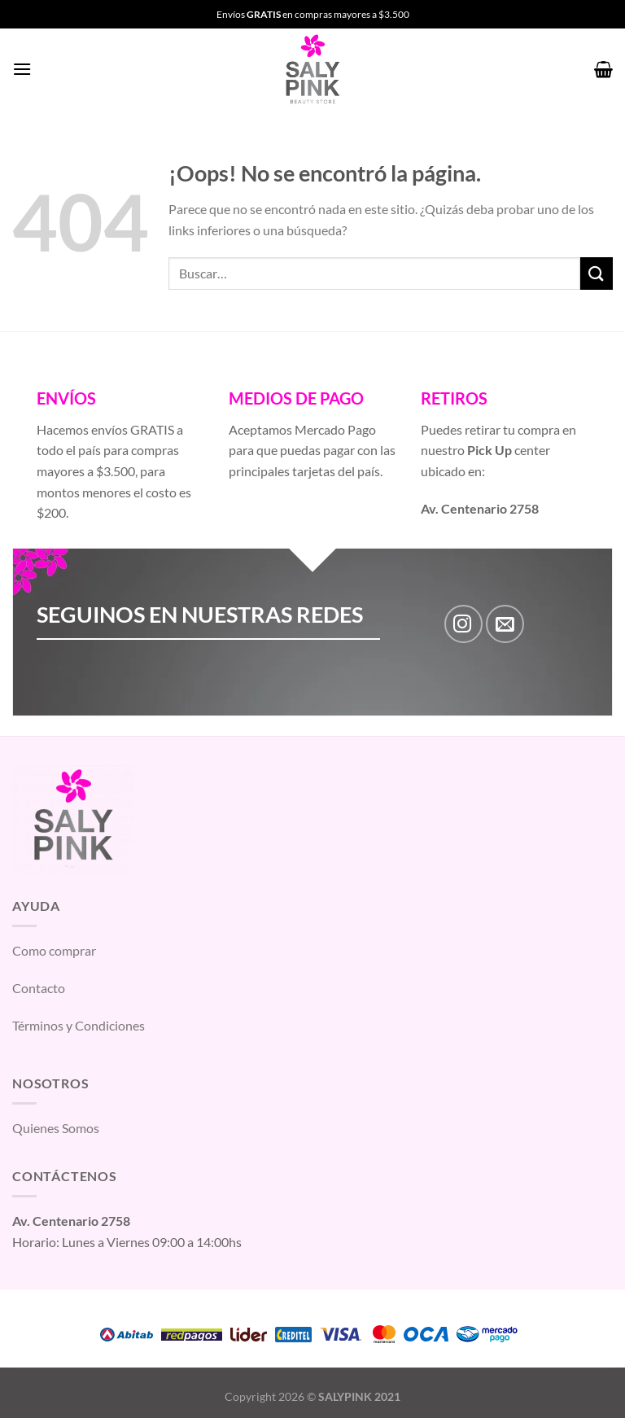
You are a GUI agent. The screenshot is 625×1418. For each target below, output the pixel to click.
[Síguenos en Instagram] (463, 624)
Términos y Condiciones (78, 1025)
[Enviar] (596, 273)
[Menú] (22, 69)
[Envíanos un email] (505, 624)
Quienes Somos (55, 1128)
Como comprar (54, 950)
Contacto (38, 988)
